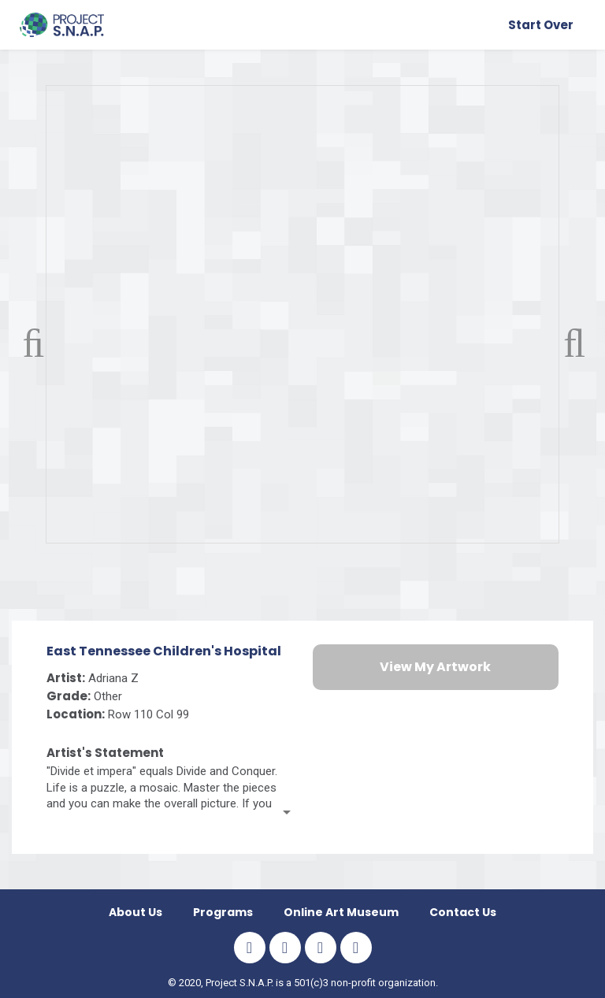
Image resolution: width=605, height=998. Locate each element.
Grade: (68, 696)
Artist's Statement (105, 752)
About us (135, 912)
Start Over (540, 25)
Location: (75, 714)
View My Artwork (435, 667)
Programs (223, 912)
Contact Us (462, 912)
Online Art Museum (341, 912)
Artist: (65, 678)
